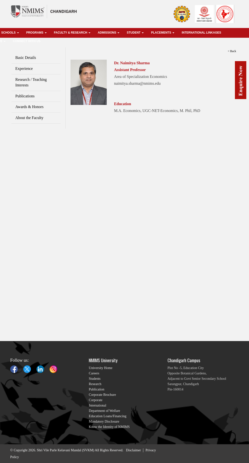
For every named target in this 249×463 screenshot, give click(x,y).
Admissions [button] (108, 32)
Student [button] (135, 32)
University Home (100, 368)
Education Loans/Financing (107, 416)
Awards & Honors (29, 107)
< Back (232, 51)
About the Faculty (29, 118)
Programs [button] (36, 32)
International (97, 405)
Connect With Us (26, 41)
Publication (96, 389)
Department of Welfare (104, 411)
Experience (24, 68)
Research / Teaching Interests (31, 82)
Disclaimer (133, 450)
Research (95, 384)
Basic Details (25, 58)
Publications (25, 96)
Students (94, 378)
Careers (94, 373)
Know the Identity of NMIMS (109, 427)
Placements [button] (162, 32)
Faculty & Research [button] (72, 32)
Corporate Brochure (102, 395)
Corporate (95, 400)
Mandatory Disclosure (104, 421)
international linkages (201, 32)
